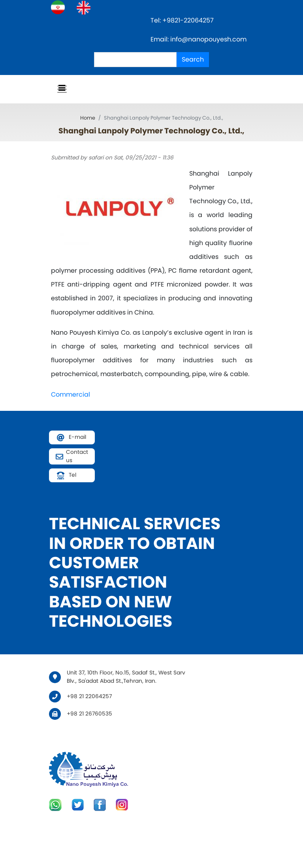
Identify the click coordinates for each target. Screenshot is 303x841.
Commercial (70, 394)
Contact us (77, 456)
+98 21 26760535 (89, 713)
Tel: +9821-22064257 (183, 20)
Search (193, 59)
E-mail (77, 437)
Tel (72, 475)
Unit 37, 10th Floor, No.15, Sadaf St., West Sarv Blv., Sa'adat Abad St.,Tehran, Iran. (126, 677)
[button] (120, 208)
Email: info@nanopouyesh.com (199, 39)
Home (87, 117)
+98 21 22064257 (89, 696)
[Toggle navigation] (62, 89)
